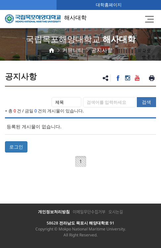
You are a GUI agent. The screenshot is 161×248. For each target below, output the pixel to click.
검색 (146, 102)
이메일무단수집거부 (89, 212)
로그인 (16, 147)
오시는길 (115, 212)
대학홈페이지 (109, 5)
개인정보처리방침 (54, 212)
